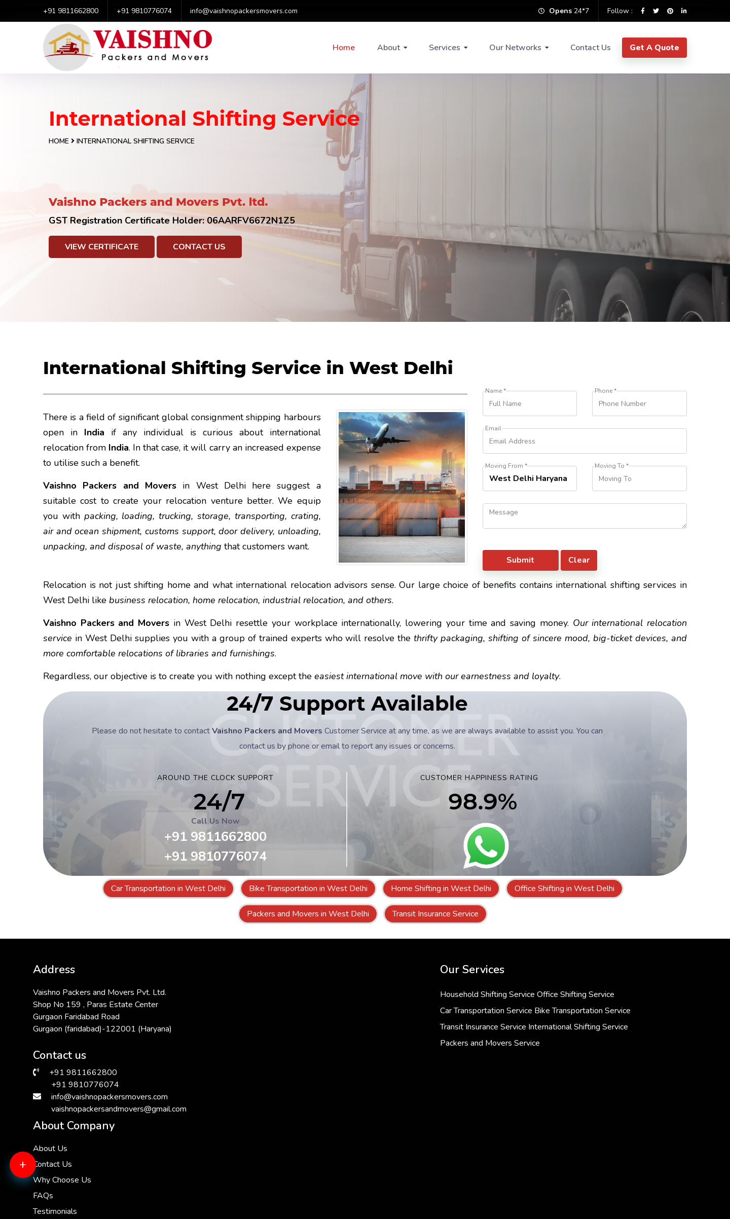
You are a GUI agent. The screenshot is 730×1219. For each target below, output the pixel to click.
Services (444, 47)
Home (344, 47)
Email (493, 428)
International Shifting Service (346, 1056)
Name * (495, 391)
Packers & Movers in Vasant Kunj (93, 1148)
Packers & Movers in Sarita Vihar (257, 1173)
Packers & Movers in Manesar (252, 1148)
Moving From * (506, 466)
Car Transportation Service (342, 1008)
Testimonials (500, 1052)
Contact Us (590, 47)
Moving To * (612, 466)
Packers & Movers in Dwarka (86, 1136)
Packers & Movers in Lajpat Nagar (95, 1161)
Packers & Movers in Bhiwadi (415, 1148)
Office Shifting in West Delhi (564, 888)
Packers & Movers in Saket (412, 1136)
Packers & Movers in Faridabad (254, 1185)
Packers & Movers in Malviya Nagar (97, 1185)
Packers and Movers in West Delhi (308, 913)
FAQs (488, 1037)
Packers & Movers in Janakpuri (582, 1136)
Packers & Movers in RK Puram (584, 1161)
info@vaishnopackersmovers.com (244, 11)
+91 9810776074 (144, 11)
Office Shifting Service (431, 992)
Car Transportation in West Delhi (168, 888)
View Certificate (101, 246)
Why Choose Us (507, 1021)
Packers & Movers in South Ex (88, 1173)
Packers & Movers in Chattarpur (255, 1161)
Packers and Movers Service (346, 1073)
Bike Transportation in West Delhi (308, 888)
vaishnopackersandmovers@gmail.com (119, 1106)
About (388, 47)
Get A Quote (654, 47)
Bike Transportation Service (344, 1024)
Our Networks (515, 47)
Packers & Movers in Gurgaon (581, 1173)
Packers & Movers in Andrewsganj (260, 1136)
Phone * (605, 391)
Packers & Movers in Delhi (575, 1148)
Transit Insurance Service (435, 913)
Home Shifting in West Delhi (441, 888)
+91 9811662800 (70, 11)
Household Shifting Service (343, 992)
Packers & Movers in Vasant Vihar (588, 1185)
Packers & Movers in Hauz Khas (420, 1173)
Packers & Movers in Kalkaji (413, 1185)
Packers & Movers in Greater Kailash (428, 1161)
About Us (495, 989)
